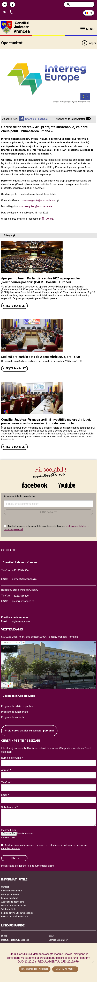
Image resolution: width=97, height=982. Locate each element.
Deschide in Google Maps (19, 695)
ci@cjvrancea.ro (21, 621)
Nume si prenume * (12, 757)
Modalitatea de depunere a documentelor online (28, 865)
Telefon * (6, 782)
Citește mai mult (14, 305)
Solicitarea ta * (9, 807)
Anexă (49, 218)
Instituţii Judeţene (10, 894)
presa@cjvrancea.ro (23, 601)
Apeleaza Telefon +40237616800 (12, 12)
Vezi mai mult (65, 969)
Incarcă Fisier (8, 830)
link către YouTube (66, 485)
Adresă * (6, 770)
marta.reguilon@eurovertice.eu (36, 206)
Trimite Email (5, 12)
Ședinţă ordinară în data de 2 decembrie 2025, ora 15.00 (40, 357)
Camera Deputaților (58, 940)
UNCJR (4, 936)
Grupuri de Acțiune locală (13, 905)
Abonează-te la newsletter (70, 119)
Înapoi (89, 43)
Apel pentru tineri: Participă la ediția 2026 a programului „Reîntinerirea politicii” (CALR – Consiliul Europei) (40, 280)
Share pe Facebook (36, 119)
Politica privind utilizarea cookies (17, 913)
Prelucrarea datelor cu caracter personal (29, 730)
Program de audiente (13, 717)
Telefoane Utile (8, 909)
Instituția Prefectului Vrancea (15, 940)
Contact (5, 887)
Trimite (14, 858)
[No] (92, 962)
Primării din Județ (9, 898)
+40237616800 (20, 570)
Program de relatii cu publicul (17, 706)
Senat (51, 936)
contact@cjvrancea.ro (24, 579)
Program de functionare (14, 711)
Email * (5, 794)
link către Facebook (34, 485)
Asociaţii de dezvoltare (12, 901)
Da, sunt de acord (34, 969)
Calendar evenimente (11, 890)
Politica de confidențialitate (14, 916)
